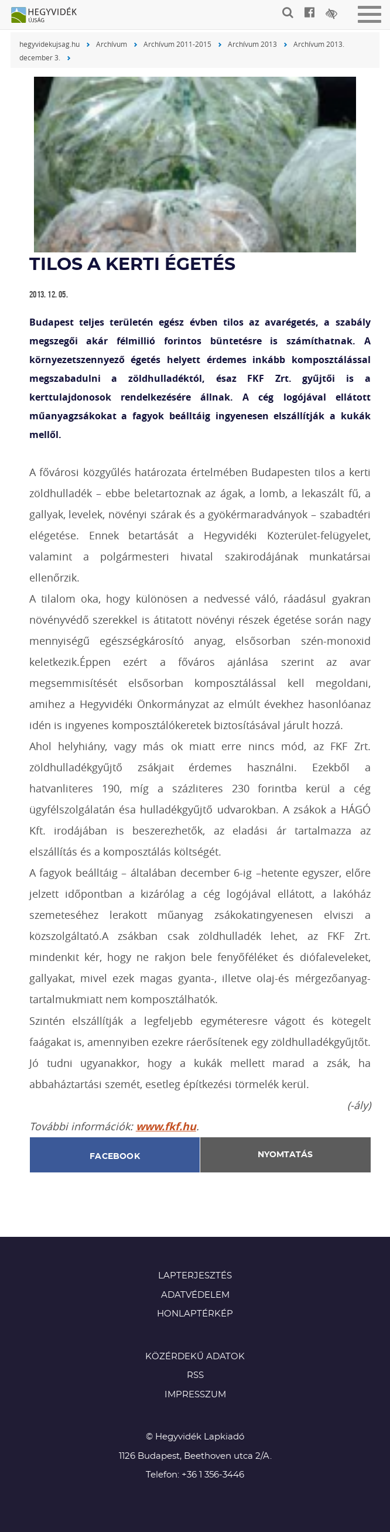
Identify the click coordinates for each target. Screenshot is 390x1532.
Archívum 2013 (252, 44)
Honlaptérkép (195, 1313)
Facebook (115, 1157)
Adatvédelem (195, 1295)
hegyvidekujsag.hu (49, 44)
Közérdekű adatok (195, 1356)
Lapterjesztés (195, 1275)
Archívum (111, 44)
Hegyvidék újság (50, 15)
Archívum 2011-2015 (177, 44)
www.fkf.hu (166, 1126)
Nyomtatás (285, 1155)
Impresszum (195, 1394)
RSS (195, 1375)
